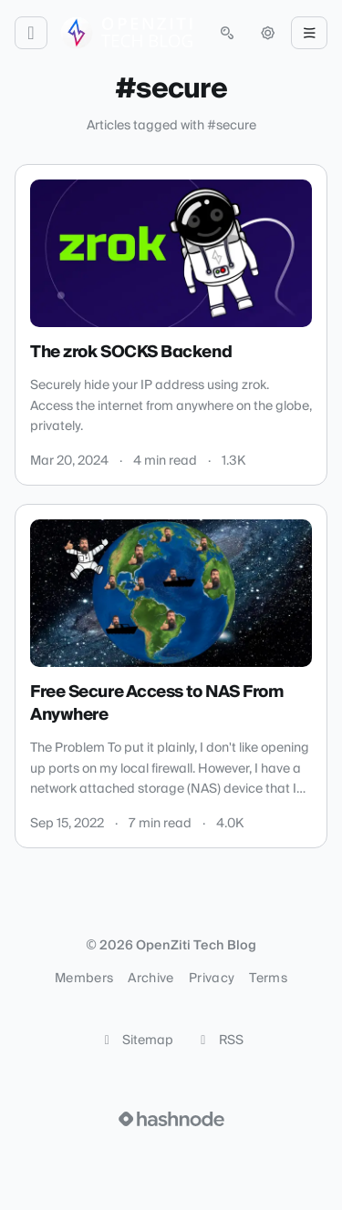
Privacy (211, 979)
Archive (150, 979)
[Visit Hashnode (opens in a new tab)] (171, 1119)
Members (84, 979)
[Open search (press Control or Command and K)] (227, 32)
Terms (268, 979)
